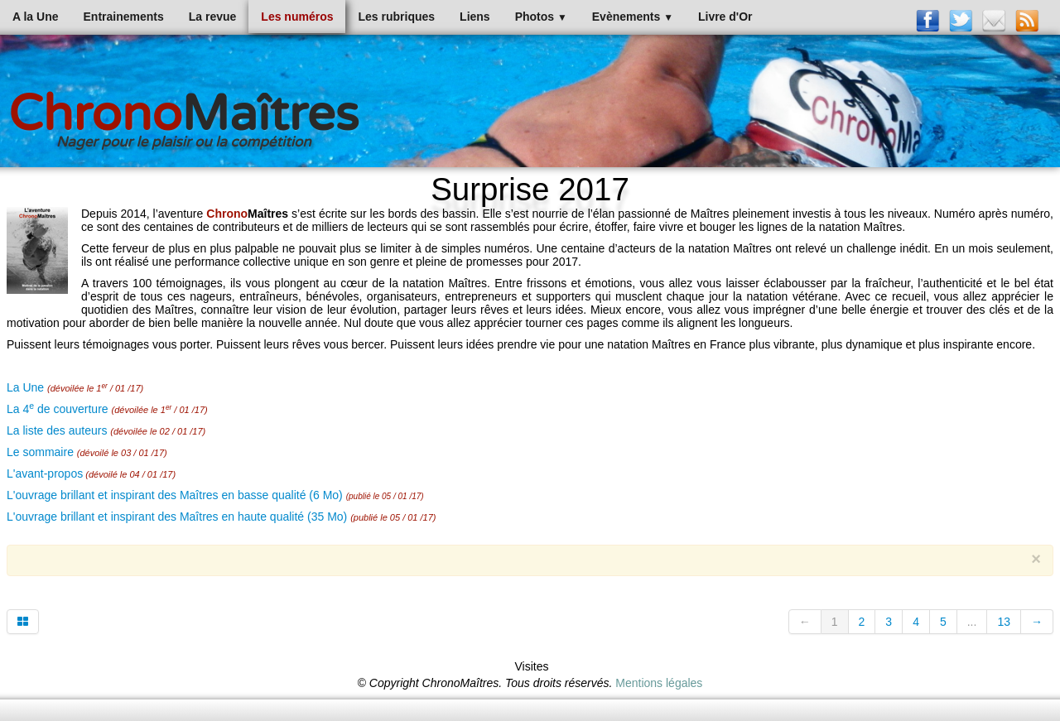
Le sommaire (40, 452)
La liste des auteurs (57, 430)
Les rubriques (396, 16)
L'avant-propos (45, 473)
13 (1003, 621)
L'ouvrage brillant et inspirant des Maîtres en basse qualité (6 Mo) (175, 495)
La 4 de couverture (57, 409)
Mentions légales (658, 683)
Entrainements (124, 16)
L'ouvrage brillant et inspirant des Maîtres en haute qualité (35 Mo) (177, 516)
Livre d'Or (725, 16)
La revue (213, 16)
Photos (541, 16)
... (972, 621)
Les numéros (297, 16)
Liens (475, 16)
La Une (25, 387)
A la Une (35, 16)
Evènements (632, 16)
